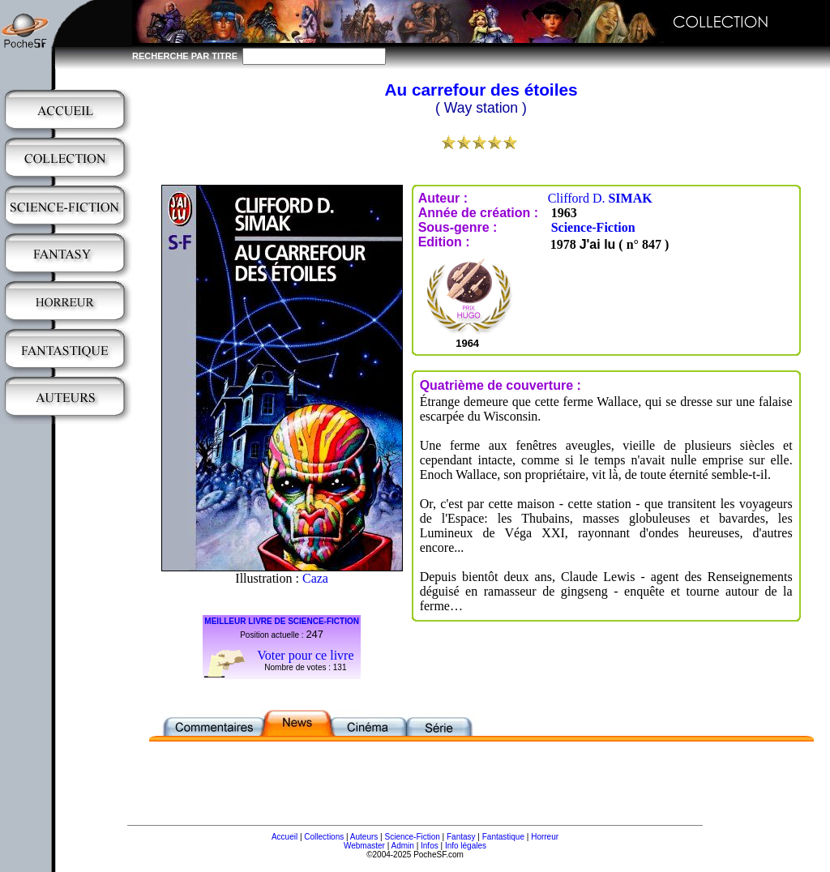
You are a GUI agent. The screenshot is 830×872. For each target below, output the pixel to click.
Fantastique (503, 836)
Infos (430, 845)
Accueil (284, 836)
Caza (315, 578)
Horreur (544, 836)
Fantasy (461, 836)
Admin (402, 845)
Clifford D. (600, 198)
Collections (324, 836)
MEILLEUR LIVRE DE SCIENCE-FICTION (281, 621)
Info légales (465, 845)
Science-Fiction (593, 227)
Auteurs (364, 836)
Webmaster (364, 845)
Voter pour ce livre (305, 655)
